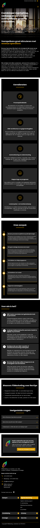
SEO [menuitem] (21, 507)
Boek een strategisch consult (26, 449)
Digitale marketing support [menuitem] (26, 501)
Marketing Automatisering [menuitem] (26, 505)
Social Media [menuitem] (23, 509)
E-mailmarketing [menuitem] (24, 503)
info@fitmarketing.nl (9, 481)
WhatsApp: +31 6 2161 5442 (11, 478)
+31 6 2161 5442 (8, 476)
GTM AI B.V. (22, 523)
